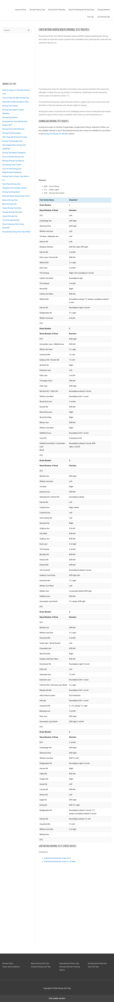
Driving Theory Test (37, 10)
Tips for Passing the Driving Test (81, 10)
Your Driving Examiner (11, 220)
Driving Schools (104, 10)
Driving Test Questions (11, 192)
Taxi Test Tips (93, 967)
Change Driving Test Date (12, 212)
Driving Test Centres (10, 106)
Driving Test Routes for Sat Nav (55, 134)
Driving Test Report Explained (13, 153)
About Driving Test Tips (40, 963)
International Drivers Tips (69, 963)
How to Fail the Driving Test (13, 157)
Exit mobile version (57, 998)
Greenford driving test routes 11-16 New (60, 861)
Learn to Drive (20, 10)
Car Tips (90, 17)
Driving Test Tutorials (56, 10)
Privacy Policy (7, 963)
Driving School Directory (97, 963)
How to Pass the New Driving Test (15, 98)
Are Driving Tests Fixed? (11, 165)
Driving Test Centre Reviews (13, 129)
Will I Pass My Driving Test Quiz (14, 137)
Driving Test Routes (10, 117)
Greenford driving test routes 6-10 (57, 858)
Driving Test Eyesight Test (12, 141)
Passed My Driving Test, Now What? (16, 232)
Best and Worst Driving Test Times (16, 196)
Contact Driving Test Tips (41, 967)
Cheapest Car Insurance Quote (14, 188)
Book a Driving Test (10, 200)
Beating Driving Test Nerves (13, 161)
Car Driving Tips (103, 17)
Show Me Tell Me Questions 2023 (15, 102)
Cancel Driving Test (10, 216)
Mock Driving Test (9, 204)
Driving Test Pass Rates (11, 133)
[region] (17, 57)
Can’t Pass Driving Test (11, 184)
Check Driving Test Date (11, 208)
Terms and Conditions (11, 967)
